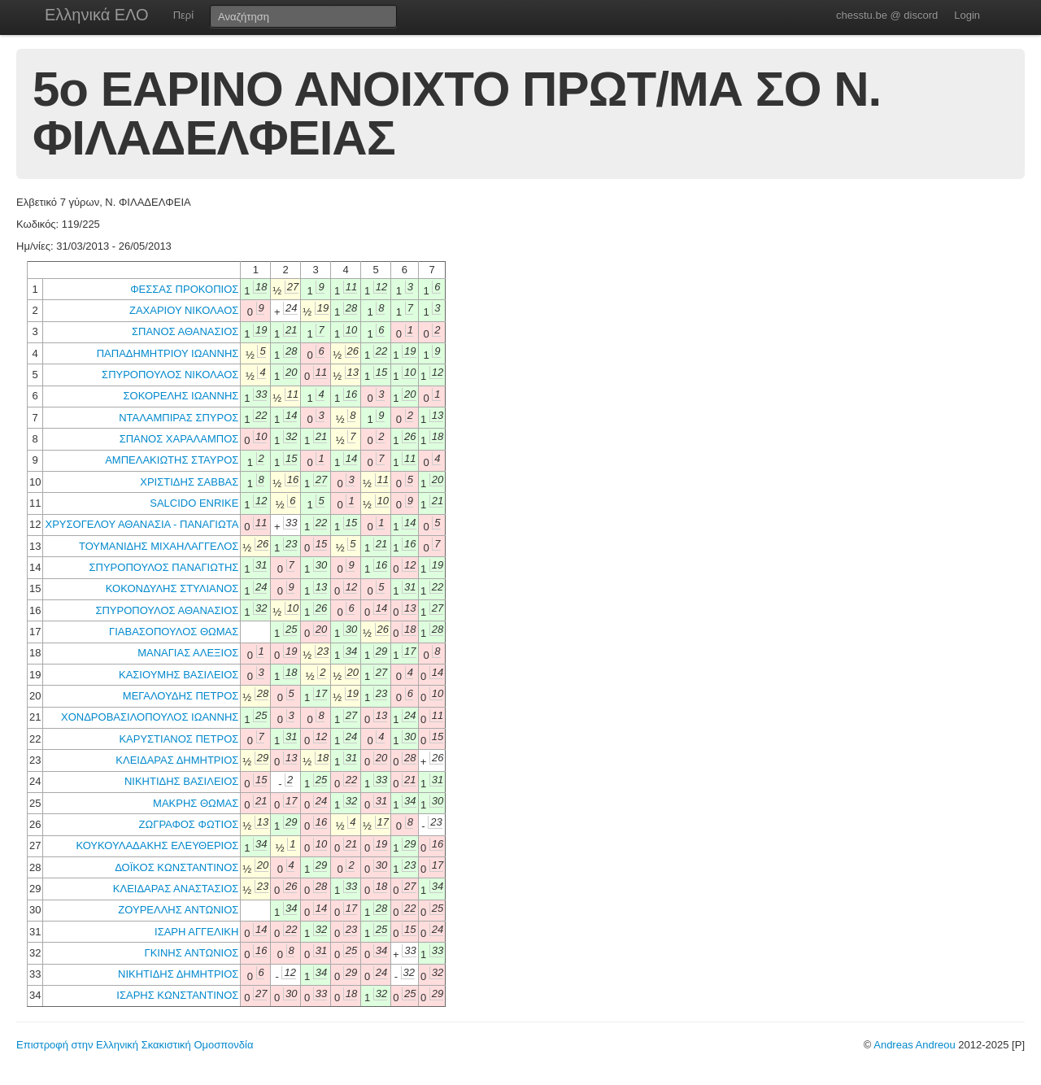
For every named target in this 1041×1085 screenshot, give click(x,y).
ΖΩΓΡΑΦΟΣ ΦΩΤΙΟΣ (189, 824)
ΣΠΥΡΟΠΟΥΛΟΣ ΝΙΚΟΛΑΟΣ (170, 374)
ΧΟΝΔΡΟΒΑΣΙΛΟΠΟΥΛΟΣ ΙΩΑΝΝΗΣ (149, 717)
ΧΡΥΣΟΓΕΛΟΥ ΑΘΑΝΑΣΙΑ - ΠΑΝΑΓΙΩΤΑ (141, 524)
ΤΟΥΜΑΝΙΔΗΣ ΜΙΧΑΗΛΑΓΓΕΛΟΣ (158, 546)
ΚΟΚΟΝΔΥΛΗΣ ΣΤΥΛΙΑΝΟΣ (172, 588)
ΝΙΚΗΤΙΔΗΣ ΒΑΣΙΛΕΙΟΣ (181, 781)
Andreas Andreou (914, 1045)
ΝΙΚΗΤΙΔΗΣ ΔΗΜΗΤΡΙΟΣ (178, 974)
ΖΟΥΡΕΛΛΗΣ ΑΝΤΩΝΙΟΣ (178, 910)
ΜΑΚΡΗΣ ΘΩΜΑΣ (195, 803)
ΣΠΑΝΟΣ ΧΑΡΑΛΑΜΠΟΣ (179, 439)
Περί (183, 15)
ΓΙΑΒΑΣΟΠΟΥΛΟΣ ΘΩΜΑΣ (173, 631)
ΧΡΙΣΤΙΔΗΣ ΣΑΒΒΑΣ (189, 482)
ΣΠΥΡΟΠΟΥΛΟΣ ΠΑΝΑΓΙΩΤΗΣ (164, 567)
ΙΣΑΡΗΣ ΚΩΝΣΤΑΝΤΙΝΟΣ (177, 995)
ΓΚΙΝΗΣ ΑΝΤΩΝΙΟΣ (192, 953)
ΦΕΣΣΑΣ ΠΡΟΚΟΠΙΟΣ (184, 289)
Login (967, 15)
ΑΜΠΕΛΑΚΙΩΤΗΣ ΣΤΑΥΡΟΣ (171, 460)
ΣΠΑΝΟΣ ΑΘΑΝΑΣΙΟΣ (185, 331)
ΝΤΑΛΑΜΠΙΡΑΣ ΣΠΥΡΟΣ (178, 418)
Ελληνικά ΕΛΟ (97, 15)
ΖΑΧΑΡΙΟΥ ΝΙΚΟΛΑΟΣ (183, 310)
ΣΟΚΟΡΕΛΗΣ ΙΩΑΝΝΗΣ (181, 396)
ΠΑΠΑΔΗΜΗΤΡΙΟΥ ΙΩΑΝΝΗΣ (168, 353)
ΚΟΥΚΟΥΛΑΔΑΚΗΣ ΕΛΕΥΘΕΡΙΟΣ (157, 845)
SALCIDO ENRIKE (194, 503)
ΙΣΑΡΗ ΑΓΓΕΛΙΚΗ (196, 932)
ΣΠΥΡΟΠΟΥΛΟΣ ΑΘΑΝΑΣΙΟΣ (166, 610)
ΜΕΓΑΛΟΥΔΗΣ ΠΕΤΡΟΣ (181, 696)
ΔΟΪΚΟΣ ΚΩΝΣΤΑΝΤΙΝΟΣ (176, 867)
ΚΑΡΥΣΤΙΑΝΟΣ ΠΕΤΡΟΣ (178, 739)
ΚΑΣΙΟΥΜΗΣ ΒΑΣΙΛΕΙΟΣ (178, 675)
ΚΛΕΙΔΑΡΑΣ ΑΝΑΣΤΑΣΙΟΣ (176, 888)
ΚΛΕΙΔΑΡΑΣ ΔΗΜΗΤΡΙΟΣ (176, 760)
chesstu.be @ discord (887, 15)
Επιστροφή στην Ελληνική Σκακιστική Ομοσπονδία (134, 1045)
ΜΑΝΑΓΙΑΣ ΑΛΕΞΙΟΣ (187, 653)
